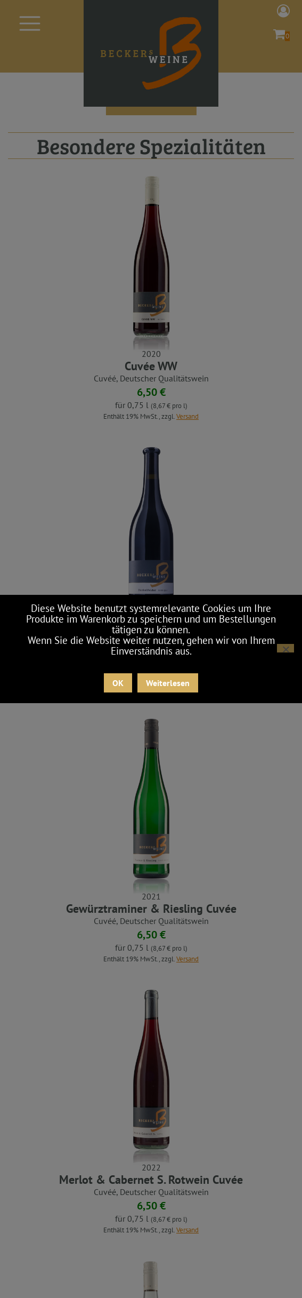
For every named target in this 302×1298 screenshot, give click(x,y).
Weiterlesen (168, 683)
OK (118, 683)
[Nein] (285, 648)
